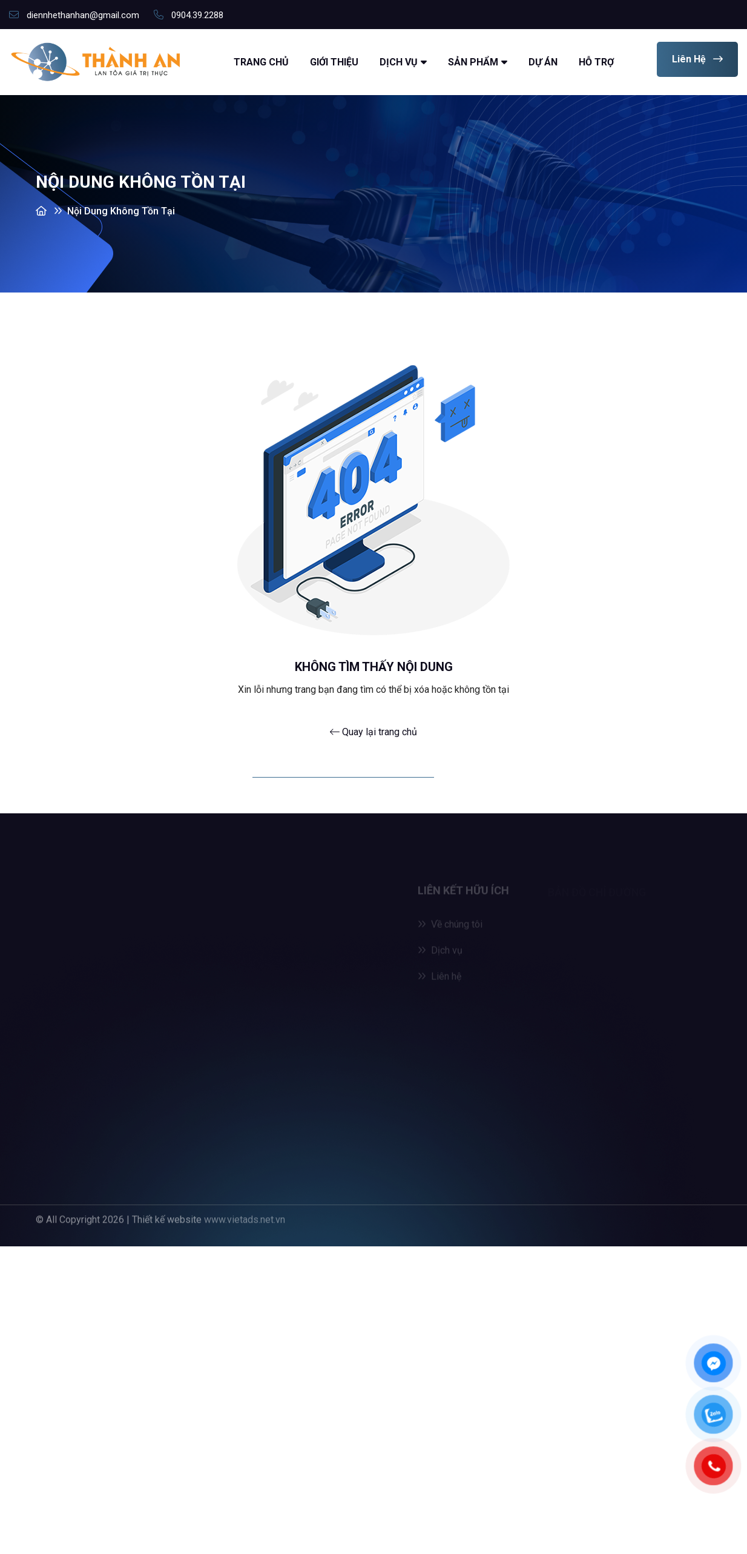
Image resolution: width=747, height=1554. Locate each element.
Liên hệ (697, 59)
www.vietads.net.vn (244, 1216)
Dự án (543, 62)
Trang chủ (261, 62)
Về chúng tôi (450, 926)
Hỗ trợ (596, 62)
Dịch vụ (399, 62)
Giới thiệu (334, 62)
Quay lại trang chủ (373, 732)
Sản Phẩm (473, 62)
